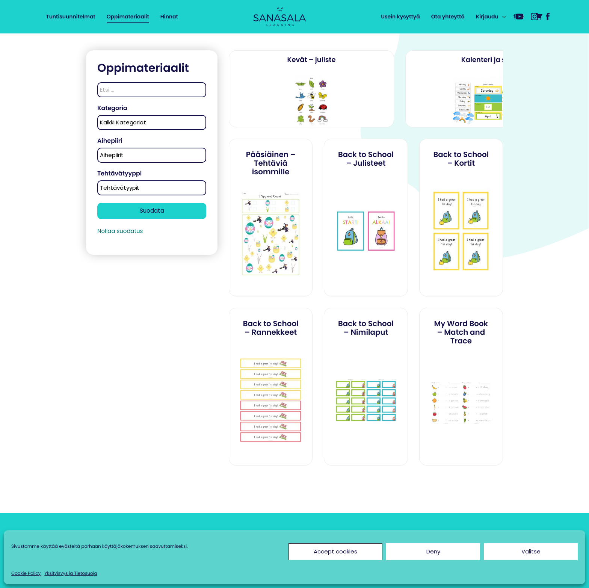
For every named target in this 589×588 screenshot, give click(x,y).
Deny (433, 551)
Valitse (531, 551)
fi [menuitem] (515, 16)
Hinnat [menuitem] (169, 16)
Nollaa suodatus (120, 231)
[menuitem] (539, 16)
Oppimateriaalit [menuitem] (128, 16)
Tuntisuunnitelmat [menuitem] (70, 16)
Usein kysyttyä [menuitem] (400, 16)
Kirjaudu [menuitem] (487, 16)
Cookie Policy (26, 573)
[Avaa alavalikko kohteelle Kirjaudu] (504, 17)
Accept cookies (335, 551)
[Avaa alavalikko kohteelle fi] (522, 17)
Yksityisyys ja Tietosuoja (70, 573)
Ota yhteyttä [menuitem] (448, 16)
